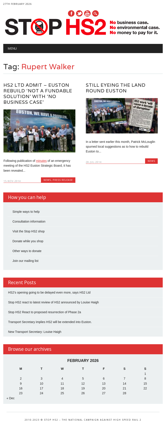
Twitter (79, 13)
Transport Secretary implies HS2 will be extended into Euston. (50, 322)
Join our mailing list (25, 261)
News (47, 180)
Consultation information (28, 221)
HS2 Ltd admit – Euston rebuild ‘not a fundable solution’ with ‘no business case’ (37, 93)
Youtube (87, 13)
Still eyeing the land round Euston (116, 88)
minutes (41, 161)
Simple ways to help (26, 211)
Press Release (63, 180)
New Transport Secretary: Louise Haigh (34, 332)
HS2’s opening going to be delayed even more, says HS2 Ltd (49, 292)
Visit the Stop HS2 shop (28, 231)
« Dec (11, 398)
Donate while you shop (27, 241)
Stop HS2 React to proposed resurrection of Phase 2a (44, 312)
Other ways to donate (26, 251)
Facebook (71, 13)
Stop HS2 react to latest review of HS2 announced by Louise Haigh (53, 302)
